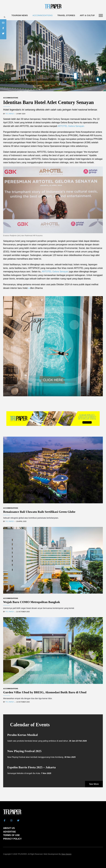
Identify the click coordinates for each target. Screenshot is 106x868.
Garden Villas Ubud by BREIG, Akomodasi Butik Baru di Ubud (44, 692)
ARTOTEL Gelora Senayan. (71, 126)
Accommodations (43, 15)
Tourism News (19, 15)
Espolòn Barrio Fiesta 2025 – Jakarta (31, 767)
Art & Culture (88, 15)
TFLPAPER (22, 854)
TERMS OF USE (11, 835)
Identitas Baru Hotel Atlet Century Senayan (48, 102)
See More (94, 784)
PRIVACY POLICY (12, 839)
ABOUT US (9, 828)
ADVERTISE (9, 832)
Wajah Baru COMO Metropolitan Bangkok (31, 602)
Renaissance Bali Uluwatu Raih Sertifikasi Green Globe (39, 511)
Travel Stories (66, 15)
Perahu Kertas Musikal (22, 735)
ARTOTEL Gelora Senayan (55, 271)
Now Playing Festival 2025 (24, 751)
